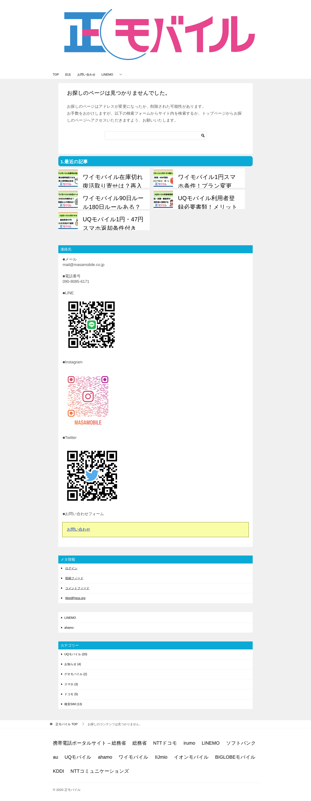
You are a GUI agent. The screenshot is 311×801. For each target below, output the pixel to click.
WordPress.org (75, 598)
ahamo (69, 628)
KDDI (58, 771)
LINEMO (116, 74)
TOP (57, 74)
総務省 (139, 743)
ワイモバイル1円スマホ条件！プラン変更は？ (206, 186)
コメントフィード (77, 588)
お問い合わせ (93, 74)
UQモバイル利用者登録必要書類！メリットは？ (207, 207)
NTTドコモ (165, 743)
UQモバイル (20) (75, 654)
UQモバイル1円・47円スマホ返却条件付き (113, 224)
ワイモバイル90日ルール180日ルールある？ (113, 203)
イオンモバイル (191, 757)
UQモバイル (78, 757)
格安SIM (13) (73, 704)
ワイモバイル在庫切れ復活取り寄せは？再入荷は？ (113, 186)
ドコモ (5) (71, 694)
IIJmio (161, 757)
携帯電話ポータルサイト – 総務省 (89, 743)
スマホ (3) (71, 684)
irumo (189, 743)
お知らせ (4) (72, 664)
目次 (72, 74)
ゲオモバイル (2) (75, 674)
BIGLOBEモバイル (235, 757)
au (55, 757)
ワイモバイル (133, 757)
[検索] (155, 135)
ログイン (71, 568)
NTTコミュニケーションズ (100, 771)
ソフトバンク (241, 743)
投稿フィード (74, 578)
